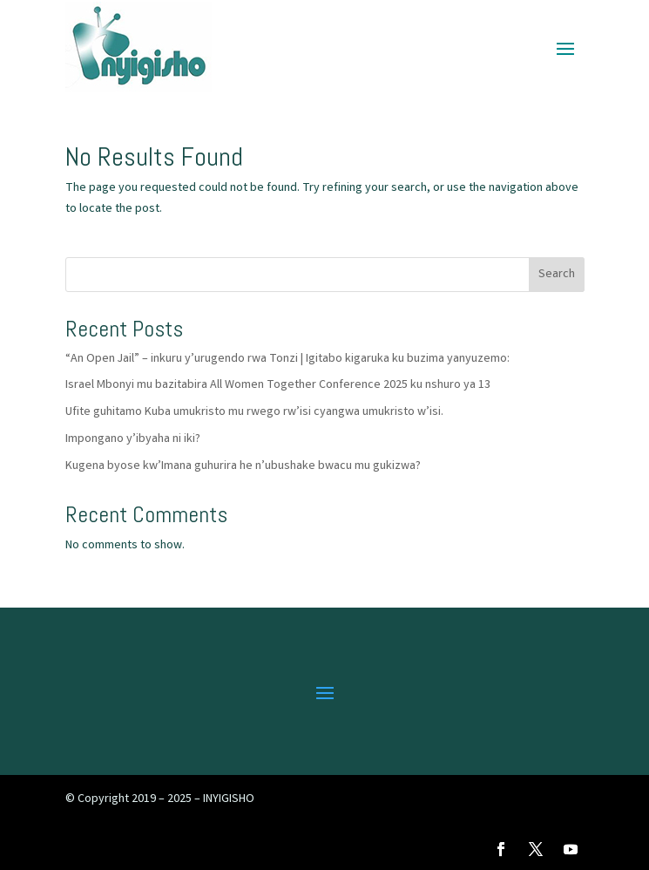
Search (556, 274)
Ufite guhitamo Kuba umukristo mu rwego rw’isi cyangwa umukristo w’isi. (254, 412)
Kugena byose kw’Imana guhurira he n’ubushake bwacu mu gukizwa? (243, 466)
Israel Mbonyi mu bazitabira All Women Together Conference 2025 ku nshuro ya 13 (277, 385)
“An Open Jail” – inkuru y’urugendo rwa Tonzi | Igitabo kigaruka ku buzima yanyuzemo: (287, 359)
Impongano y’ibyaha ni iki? (132, 439)
